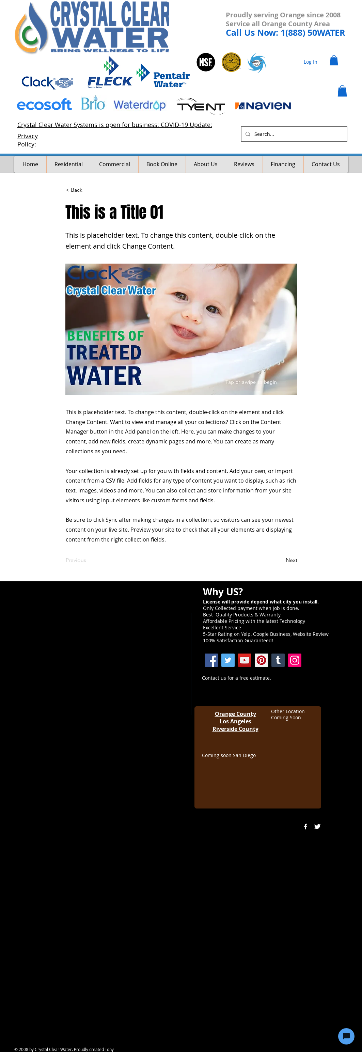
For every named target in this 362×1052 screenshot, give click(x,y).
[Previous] (88, 560)
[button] (334, 60)
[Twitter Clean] (317, 826)
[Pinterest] (261, 660)
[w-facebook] (305, 826)
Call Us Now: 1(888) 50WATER (285, 32)
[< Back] (88, 190)
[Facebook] (211, 660)
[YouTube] (244, 660)
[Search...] (293, 134)
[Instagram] (294, 660)
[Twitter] (228, 660)
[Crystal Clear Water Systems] (278, 660)
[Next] (280, 560)
